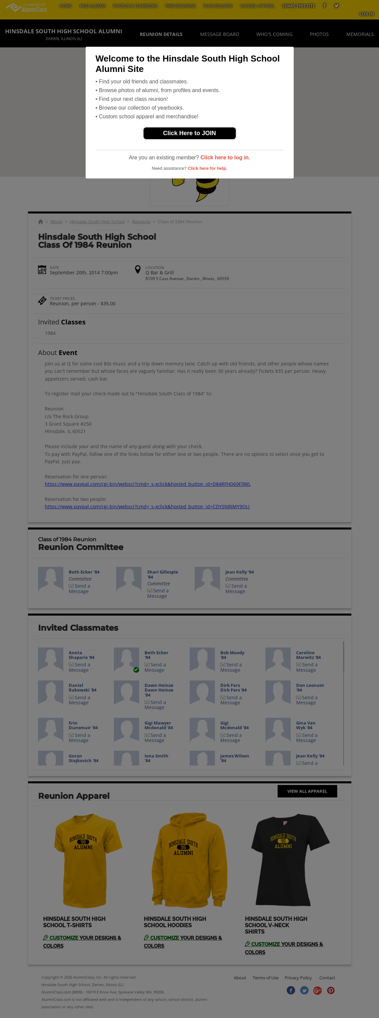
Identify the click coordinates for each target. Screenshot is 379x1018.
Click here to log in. (225, 157)
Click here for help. (207, 168)
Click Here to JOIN (189, 133)
